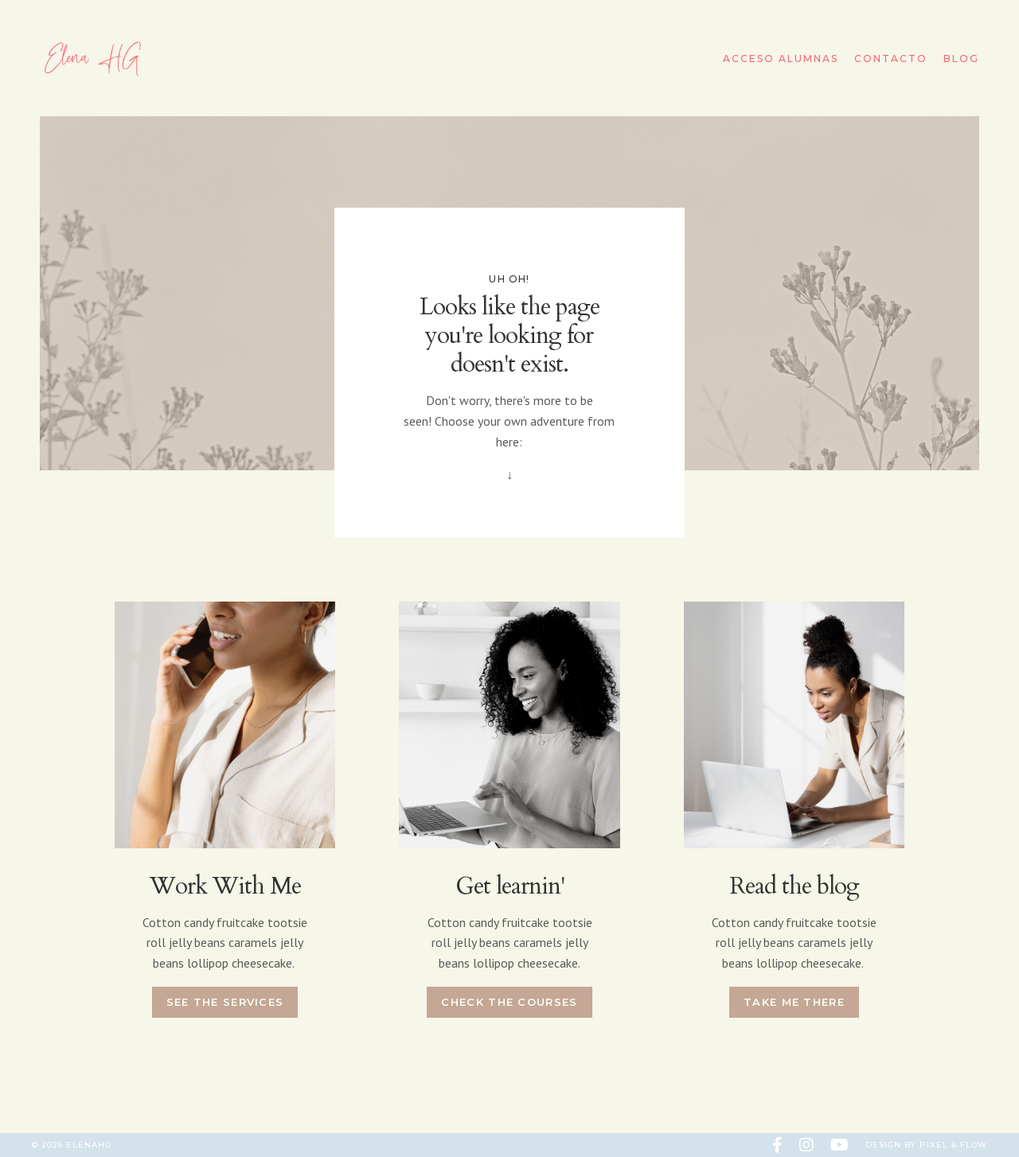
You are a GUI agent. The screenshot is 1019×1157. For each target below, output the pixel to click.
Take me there (794, 1001)
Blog (961, 58)
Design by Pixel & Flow (926, 1144)
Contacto (890, 58)
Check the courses (509, 1001)
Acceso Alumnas (780, 58)
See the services (225, 1001)
